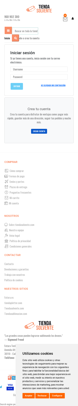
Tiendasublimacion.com (15, 314)
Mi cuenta (11, 203)
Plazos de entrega (15, 187)
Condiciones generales (18, 246)
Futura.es (9, 297)
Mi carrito (11, 198)
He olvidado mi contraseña (53, 85)
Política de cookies (13, 280)
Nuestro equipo (14, 230)
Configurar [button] (57, 395)
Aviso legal (12, 235)
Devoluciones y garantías (16, 269)
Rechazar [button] (42, 395)
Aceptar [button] (28, 395)
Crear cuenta (39, 131)
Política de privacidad (17, 241)
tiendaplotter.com (13, 303)
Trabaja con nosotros (14, 275)
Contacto (9, 264)
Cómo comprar (14, 171)
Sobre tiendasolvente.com (19, 225)
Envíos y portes (14, 181)
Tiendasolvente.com (14, 308)
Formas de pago (14, 176)
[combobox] (25, 31)
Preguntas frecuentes (17, 192)
